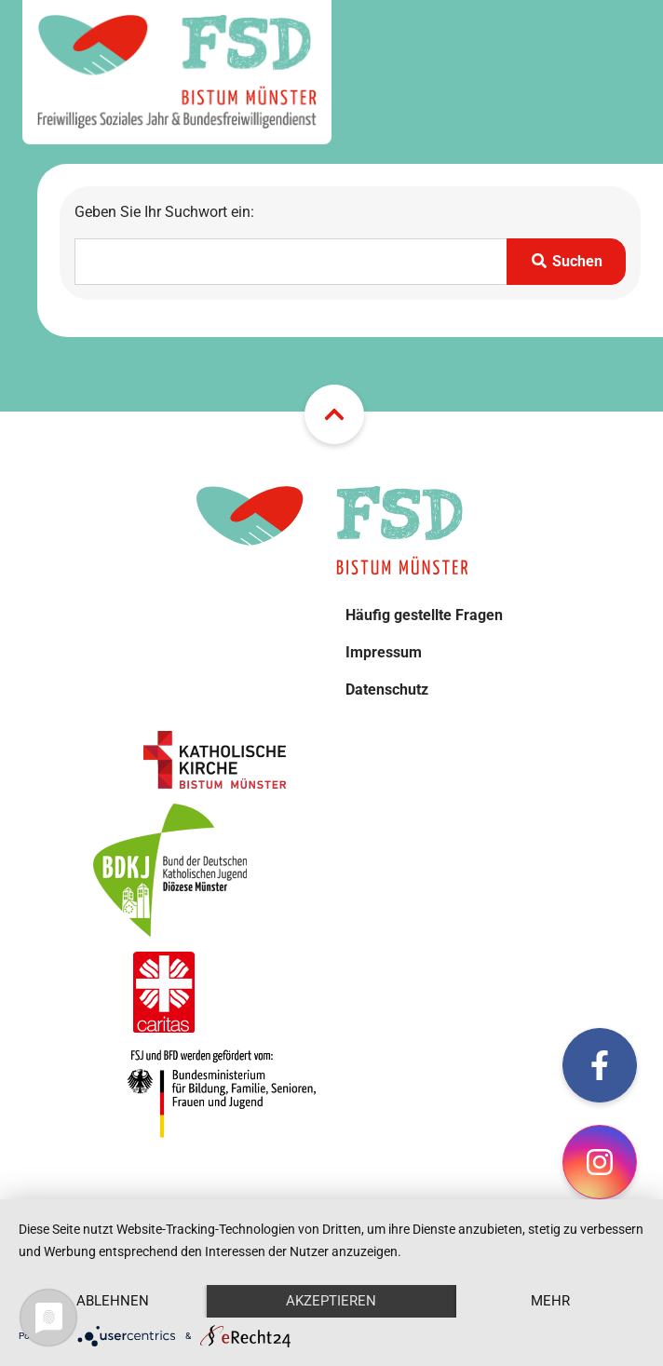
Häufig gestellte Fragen (424, 615)
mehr (550, 1300)
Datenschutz (386, 689)
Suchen (566, 261)
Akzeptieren (331, 1300)
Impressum (383, 652)
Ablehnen (112, 1300)
